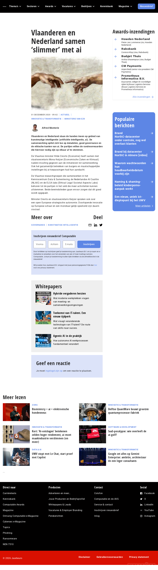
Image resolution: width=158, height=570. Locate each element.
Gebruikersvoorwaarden (110, 557)
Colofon (98, 493)
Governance (38, 225)
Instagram (149, 516)
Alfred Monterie (50, 128)
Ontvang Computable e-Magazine (20, 516)
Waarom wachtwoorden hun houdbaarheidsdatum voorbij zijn (130, 168)
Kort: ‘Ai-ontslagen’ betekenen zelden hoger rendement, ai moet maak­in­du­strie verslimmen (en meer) (51, 436)
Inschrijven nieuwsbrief (106, 510)
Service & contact (103, 504)
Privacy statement (139, 557)
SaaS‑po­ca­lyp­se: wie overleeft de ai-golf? (127, 433)
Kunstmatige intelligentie (63, 225)
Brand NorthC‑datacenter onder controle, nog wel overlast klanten (130, 138)
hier (95, 265)
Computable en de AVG (106, 499)
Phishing (7, 533)
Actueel (65, 115)
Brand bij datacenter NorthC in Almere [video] (131, 153)
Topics (6, 527)
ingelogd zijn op (53, 370)
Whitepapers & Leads (60, 504)
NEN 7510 (8, 544)
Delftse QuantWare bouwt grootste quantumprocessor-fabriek (128, 411)
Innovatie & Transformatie (46, 119)
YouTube (149, 510)
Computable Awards (13, 504)
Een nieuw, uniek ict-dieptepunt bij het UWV (130, 198)
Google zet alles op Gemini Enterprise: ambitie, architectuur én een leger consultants (127, 457)
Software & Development (122, 427)
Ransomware (10, 538)
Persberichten (56, 516)
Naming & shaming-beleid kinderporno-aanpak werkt (128, 185)
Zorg (35, 405)
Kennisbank (9, 499)
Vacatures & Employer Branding (65, 510)
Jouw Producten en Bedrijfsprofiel (67, 499)
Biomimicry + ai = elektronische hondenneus (50, 411)
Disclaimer (84, 557)
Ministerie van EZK (74, 119)
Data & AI (36, 449)
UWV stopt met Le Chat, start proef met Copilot (52, 455)
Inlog (97, 516)
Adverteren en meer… (60, 493)
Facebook (149, 493)
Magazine (8, 510)
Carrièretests (9, 493)
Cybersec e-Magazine (14, 521)
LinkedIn (148, 504)
